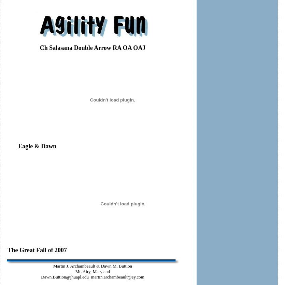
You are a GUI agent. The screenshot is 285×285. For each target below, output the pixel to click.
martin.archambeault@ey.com (117, 277)
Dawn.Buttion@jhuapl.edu (65, 277)
